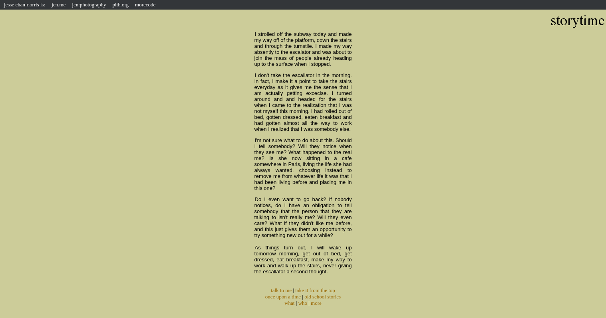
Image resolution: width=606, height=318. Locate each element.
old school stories (322, 297)
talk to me (281, 290)
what (289, 303)
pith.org (121, 5)
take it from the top (315, 290)
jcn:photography (89, 5)
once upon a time (283, 297)
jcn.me (59, 5)
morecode (145, 5)
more (316, 303)
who (302, 303)
